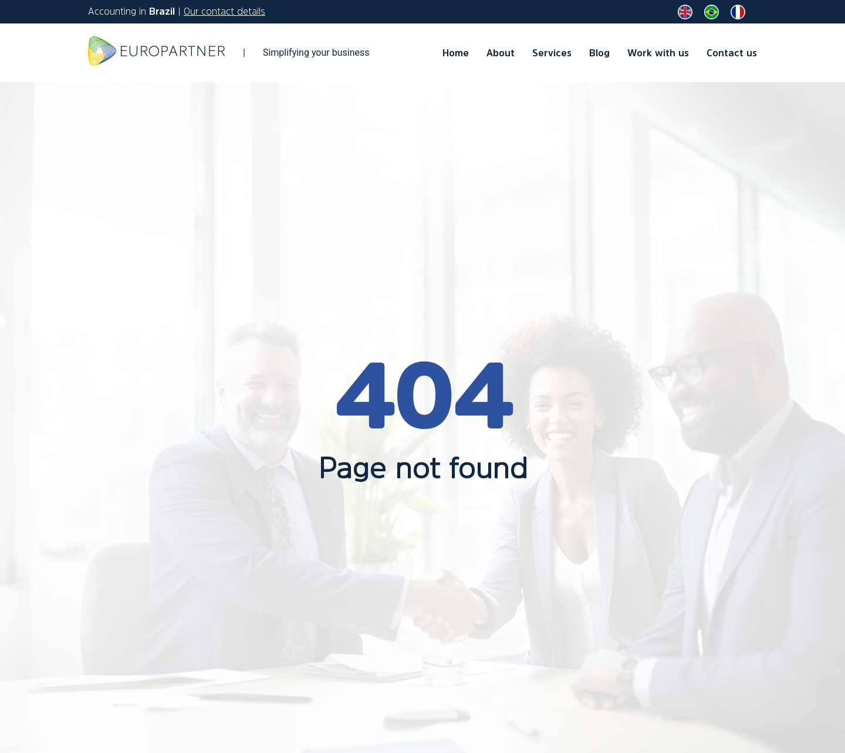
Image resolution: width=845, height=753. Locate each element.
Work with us (658, 53)
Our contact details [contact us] (224, 11)
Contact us (732, 53)
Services (552, 53)
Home (455, 53)
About (500, 53)
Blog (599, 53)
